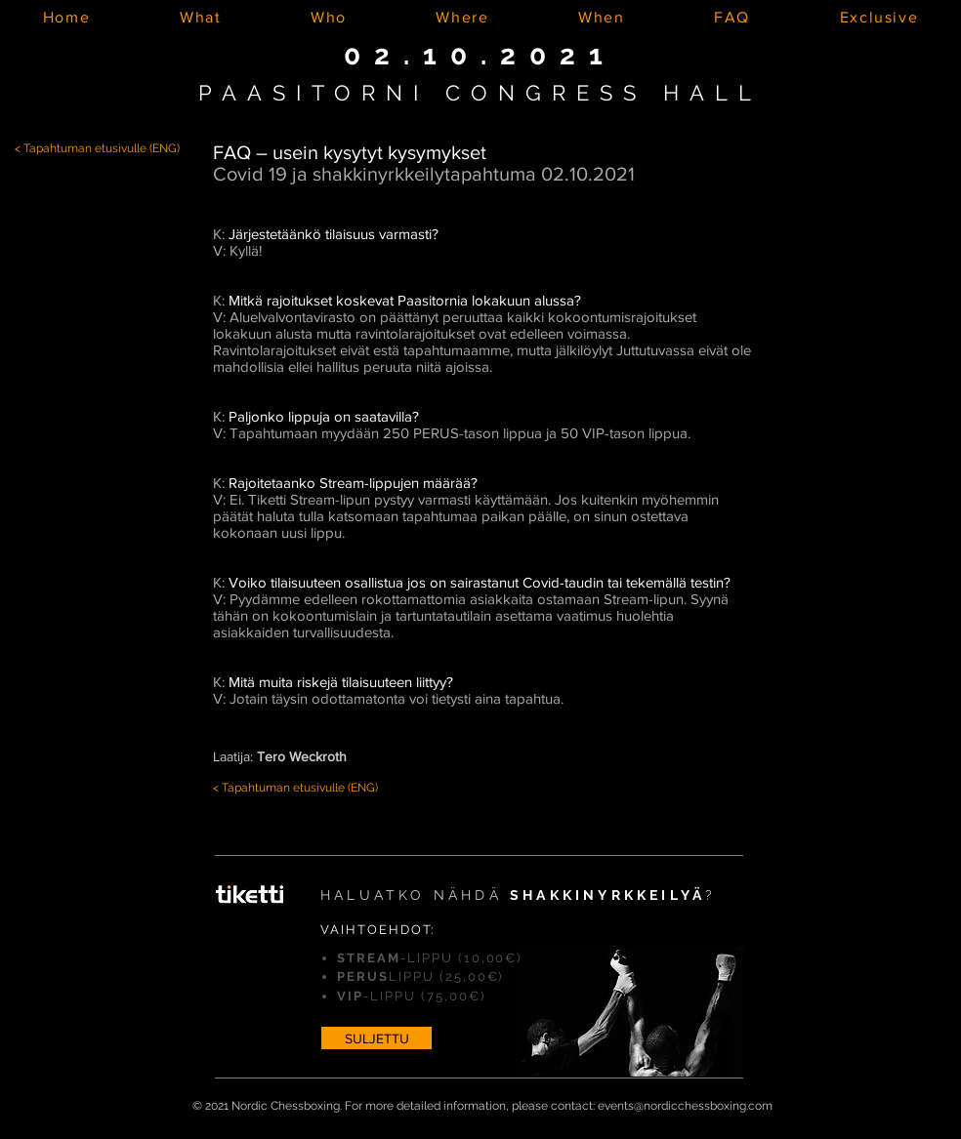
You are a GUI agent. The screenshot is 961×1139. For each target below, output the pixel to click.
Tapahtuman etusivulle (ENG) (101, 148)
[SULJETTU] (376, 1038)
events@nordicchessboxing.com (685, 1106)
